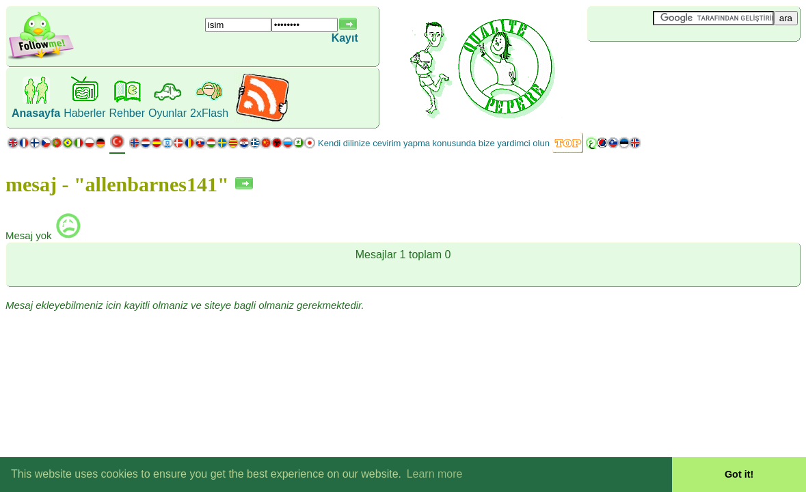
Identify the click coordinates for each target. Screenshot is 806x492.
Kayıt (345, 38)
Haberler (84, 113)
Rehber (127, 113)
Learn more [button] (435, 474)
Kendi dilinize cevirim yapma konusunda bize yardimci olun (434, 143)
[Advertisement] (669, 64)
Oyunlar (167, 113)
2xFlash (209, 113)
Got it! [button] (739, 474)
